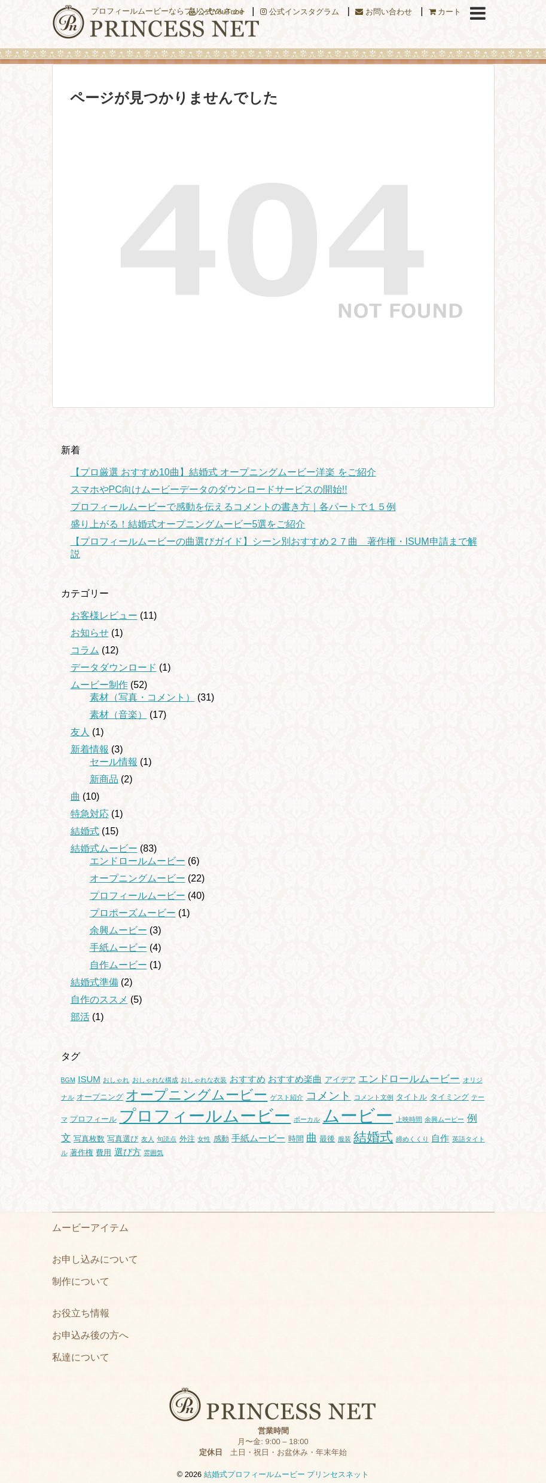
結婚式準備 (94, 982)
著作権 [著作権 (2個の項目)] (81, 1152)
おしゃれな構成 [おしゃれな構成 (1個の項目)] (155, 1079)
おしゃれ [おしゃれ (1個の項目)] (116, 1079)
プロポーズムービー (133, 913)
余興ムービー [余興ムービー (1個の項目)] (444, 1119)
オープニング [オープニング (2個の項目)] (100, 1096)
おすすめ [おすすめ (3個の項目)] (248, 1079)
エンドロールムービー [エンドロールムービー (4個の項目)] (409, 1079)
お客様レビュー (104, 615)
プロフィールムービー (137, 896)
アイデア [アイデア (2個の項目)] (340, 1079)
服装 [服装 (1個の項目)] (344, 1139)
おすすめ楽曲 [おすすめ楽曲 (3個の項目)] (295, 1079)
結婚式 (85, 831)
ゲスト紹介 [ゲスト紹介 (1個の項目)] (286, 1097)
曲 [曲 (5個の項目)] (311, 1138)
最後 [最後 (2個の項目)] (327, 1138)
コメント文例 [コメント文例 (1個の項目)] (374, 1097)
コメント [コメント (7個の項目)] (328, 1095)
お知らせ (90, 633)
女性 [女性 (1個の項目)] (204, 1139)
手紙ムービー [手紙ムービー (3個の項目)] (258, 1138)
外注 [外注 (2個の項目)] (187, 1138)
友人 (80, 732)
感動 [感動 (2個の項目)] (221, 1138)
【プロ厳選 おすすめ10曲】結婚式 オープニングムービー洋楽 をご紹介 (223, 472)
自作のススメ (99, 999)
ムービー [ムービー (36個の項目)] (357, 1115)
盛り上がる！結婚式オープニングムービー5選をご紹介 (188, 524)
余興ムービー (118, 930)
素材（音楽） (118, 715)
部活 (80, 1017)
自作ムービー (118, 965)
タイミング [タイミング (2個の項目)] (449, 1096)
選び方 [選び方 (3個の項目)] (127, 1152)
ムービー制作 (99, 685)
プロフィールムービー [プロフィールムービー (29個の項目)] (205, 1116)
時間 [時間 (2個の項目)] (296, 1138)
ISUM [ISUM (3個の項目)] (89, 1079)
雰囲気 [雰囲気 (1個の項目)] (153, 1152)
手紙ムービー (118, 947)
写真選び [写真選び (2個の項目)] (122, 1138)
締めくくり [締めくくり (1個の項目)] (412, 1139)
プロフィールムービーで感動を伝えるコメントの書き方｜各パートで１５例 (233, 507)
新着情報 (90, 749)
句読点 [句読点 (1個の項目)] (166, 1139)
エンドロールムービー (137, 861)
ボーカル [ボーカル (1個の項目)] (307, 1119)
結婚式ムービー (104, 848)
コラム (85, 650)
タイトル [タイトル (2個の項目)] (411, 1096)
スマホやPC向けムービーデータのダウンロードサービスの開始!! (209, 489)
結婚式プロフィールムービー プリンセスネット (287, 1474)
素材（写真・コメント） (142, 697)
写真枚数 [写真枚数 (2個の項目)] (89, 1138)
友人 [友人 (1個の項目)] (147, 1139)
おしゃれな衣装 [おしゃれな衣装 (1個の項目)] (204, 1079)
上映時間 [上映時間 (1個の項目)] (409, 1119)
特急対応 (90, 814)
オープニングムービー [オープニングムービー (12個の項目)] (196, 1095)
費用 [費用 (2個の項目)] (103, 1152)
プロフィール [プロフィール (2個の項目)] (93, 1118)
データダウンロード (114, 667)
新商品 (104, 779)
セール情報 (114, 762)
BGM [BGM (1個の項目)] (68, 1079)
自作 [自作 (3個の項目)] (440, 1138)
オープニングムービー (137, 878)
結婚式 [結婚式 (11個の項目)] (373, 1136)
